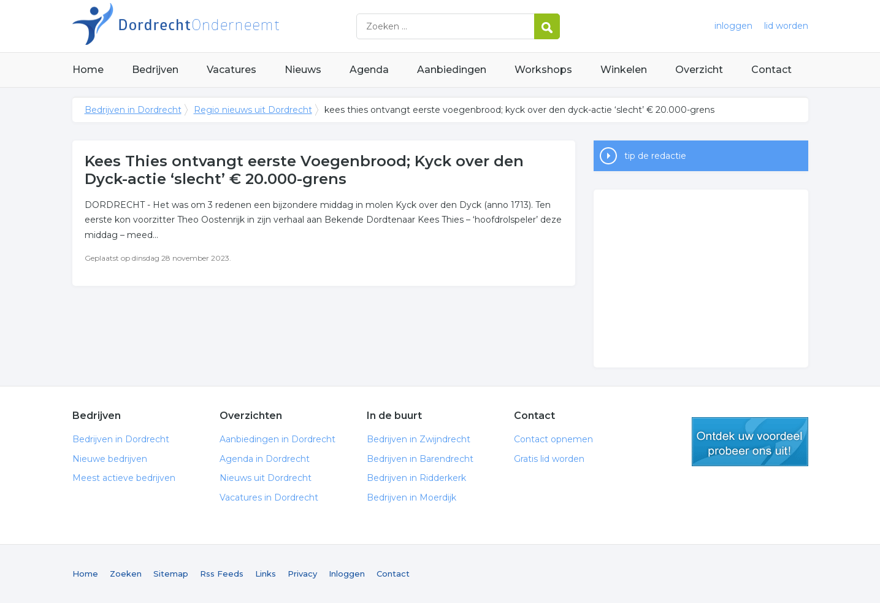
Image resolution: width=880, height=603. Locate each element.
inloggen (733, 25)
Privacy (302, 573)
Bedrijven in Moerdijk (411, 497)
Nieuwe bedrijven (109, 458)
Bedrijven (155, 69)
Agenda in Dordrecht (265, 458)
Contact (771, 69)
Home (88, 69)
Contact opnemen (553, 439)
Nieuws (303, 69)
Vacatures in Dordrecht (269, 497)
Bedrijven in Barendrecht (420, 458)
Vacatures (231, 69)
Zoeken (126, 573)
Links (265, 573)
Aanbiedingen (451, 69)
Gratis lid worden (549, 458)
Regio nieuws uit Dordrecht (253, 109)
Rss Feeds (221, 573)
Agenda (369, 69)
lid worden (786, 25)
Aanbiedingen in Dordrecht (277, 439)
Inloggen (347, 573)
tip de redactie (655, 155)
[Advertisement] (701, 278)
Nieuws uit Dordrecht (266, 477)
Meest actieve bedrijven (123, 477)
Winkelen (623, 69)
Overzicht (699, 69)
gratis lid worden (750, 441)
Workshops (543, 69)
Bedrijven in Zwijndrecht (418, 439)
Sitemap (170, 573)
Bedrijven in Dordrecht (225, 26)
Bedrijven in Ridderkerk (416, 477)
